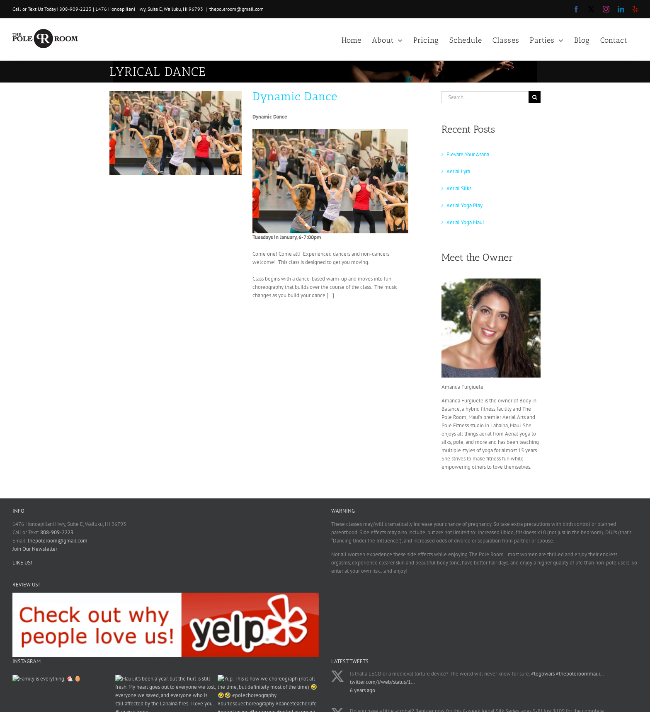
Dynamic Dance (294, 96)
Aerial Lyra (458, 171)
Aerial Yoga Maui (465, 222)
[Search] (535, 97)
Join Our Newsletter (34, 548)
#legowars (543, 673)
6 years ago (362, 690)
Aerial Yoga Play (464, 205)
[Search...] (485, 97)
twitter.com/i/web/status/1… (382, 681)
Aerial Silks (458, 188)
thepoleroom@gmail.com (236, 9)
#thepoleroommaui (578, 673)
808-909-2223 (75, 9)
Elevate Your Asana (467, 154)
